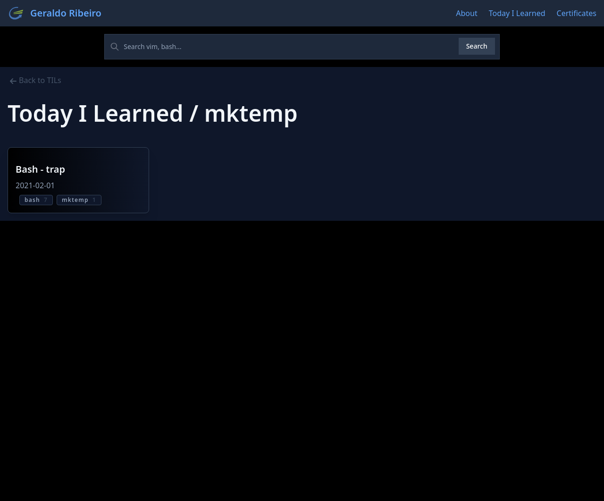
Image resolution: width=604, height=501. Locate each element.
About (466, 13)
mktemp (79, 200)
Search (476, 46)
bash (36, 200)
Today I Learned (517, 13)
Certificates (576, 13)
